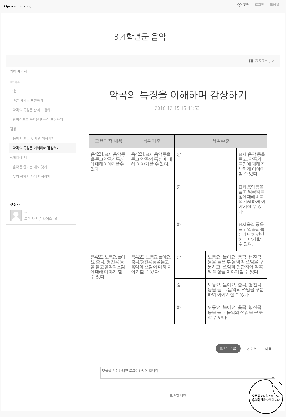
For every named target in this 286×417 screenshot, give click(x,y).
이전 (253, 349)
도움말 (274, 4)
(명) (228, 348)
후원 (246, 4)
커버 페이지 (18, 71)
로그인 (259, 4)
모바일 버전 (178, 395)
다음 (268, 349)
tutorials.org (17, 6)
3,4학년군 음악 (142, 37)
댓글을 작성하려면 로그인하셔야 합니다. (188, 372)
